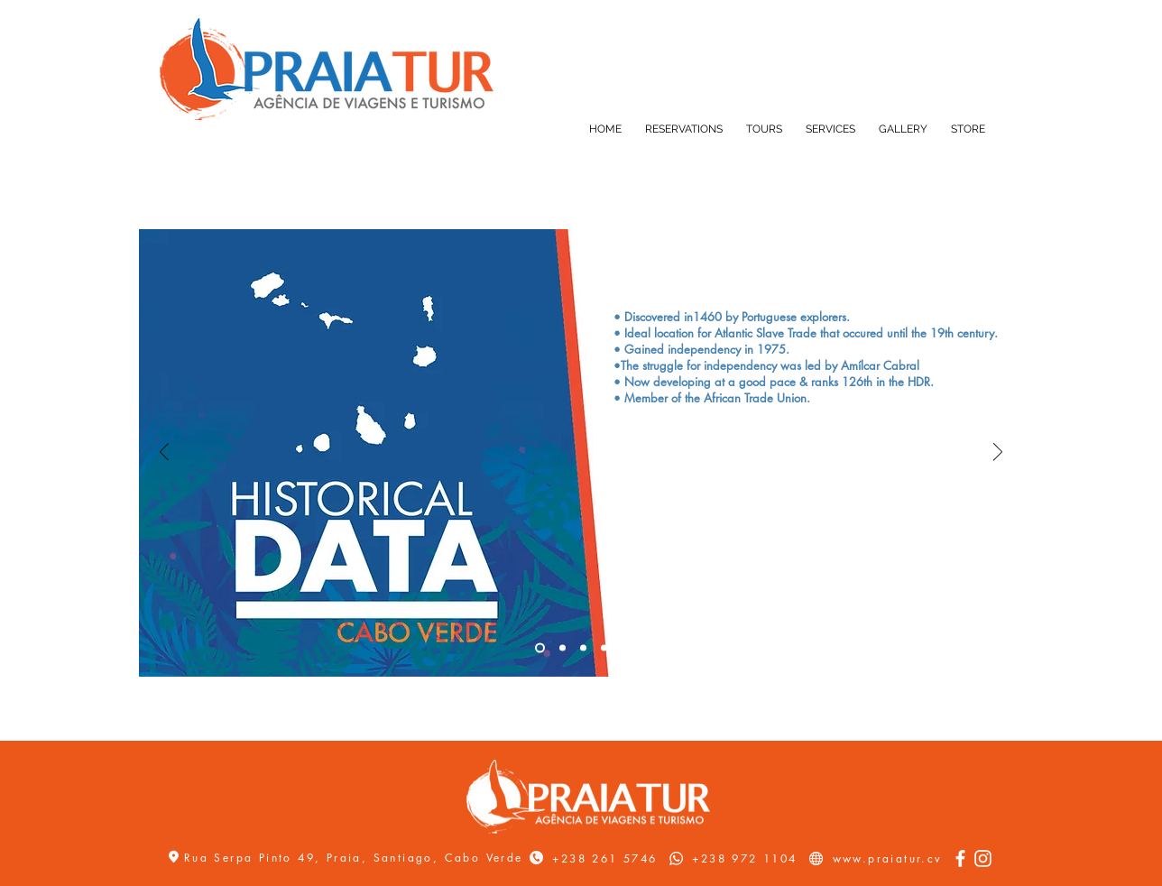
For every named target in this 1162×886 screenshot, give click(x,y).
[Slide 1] (540, 648)
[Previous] (164, 453)
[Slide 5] (625, 648)
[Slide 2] (562, 648)
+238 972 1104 (744, 858)
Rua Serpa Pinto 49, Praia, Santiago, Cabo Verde (356, 857)
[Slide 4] (604, 648)
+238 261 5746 (604, 858)
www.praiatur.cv (888, 858)
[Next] (997, 453)
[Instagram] (983, 858)
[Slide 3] (583, 648)
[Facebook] (960, 858)
